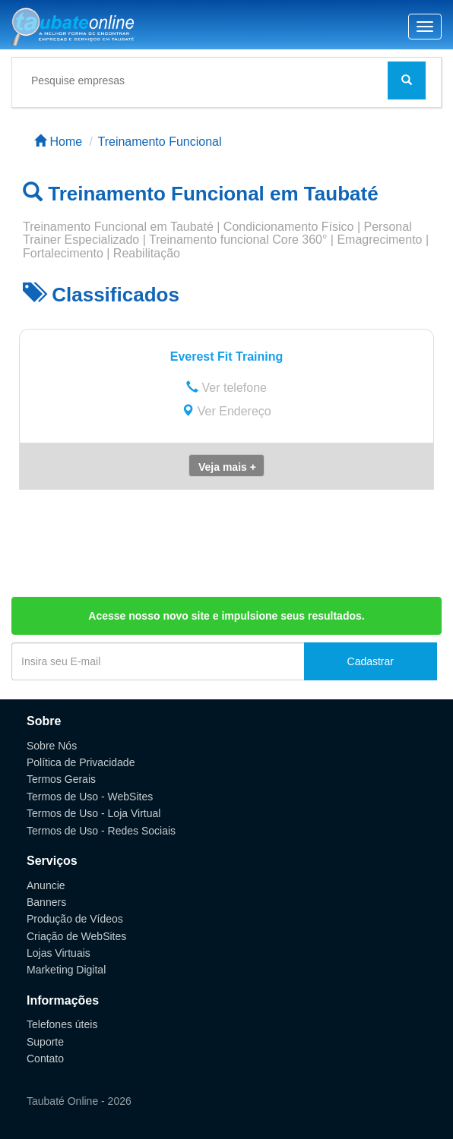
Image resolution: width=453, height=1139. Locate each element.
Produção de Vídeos (75, 919)
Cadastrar (370, 661)
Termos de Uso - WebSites (90, 796)
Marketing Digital (66, 970)
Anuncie (46, 885)
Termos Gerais (61, 779)
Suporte (45, 1042)
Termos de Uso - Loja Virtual (93, 813)
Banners (46, 902)
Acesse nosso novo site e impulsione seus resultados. (226, 616)
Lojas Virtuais (58, 953)
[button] (226, 465)
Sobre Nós (52, 746)
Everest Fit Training (226, 356)
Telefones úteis (62, 1024)
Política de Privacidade (81, 762)
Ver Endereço (226, 411)
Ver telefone (226, 387)
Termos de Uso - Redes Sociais (101, 831)
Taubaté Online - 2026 (79, 1101)
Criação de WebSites (76, 936)
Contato (45, 1058)
